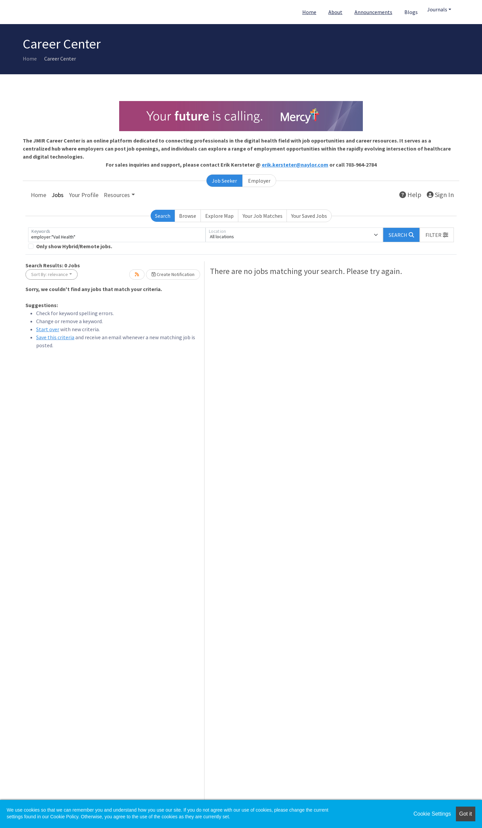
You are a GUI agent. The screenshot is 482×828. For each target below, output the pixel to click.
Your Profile (83, 195)
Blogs (411, 12)
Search (162, 215)
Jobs (58, 195)
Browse (187, 215)
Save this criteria (55, 337)
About (335, 12)
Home (309, 12)
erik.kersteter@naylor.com (295, 164)
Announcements (373, 12)
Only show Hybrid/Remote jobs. (74, 246)
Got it (465, 814)
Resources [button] (117, 195)
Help (410, 194)
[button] (437, 234)
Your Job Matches (263, 215)
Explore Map (219, 215)
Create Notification (173, 274)
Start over (47, 329)
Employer (259, 180)
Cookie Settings (432, 814)
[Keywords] (117, 234)
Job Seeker (224, 180)
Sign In (440, 194)
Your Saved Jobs (309, 215)
